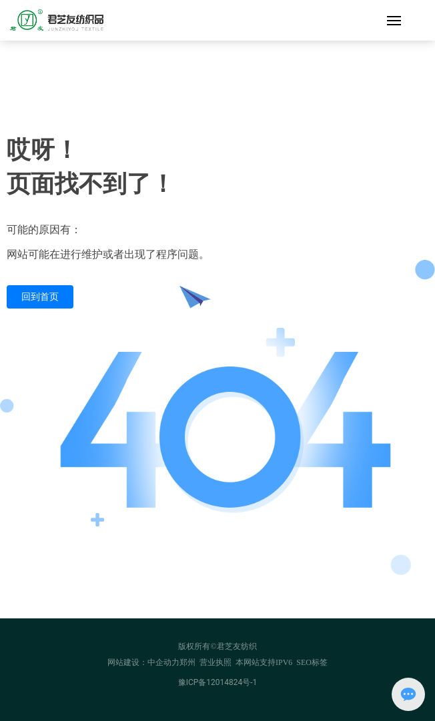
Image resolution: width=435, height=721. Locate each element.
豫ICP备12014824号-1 (218, 682)
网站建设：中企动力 (143, 662)
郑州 (187, 662)
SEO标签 (312, 662)
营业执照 (215, 662)
